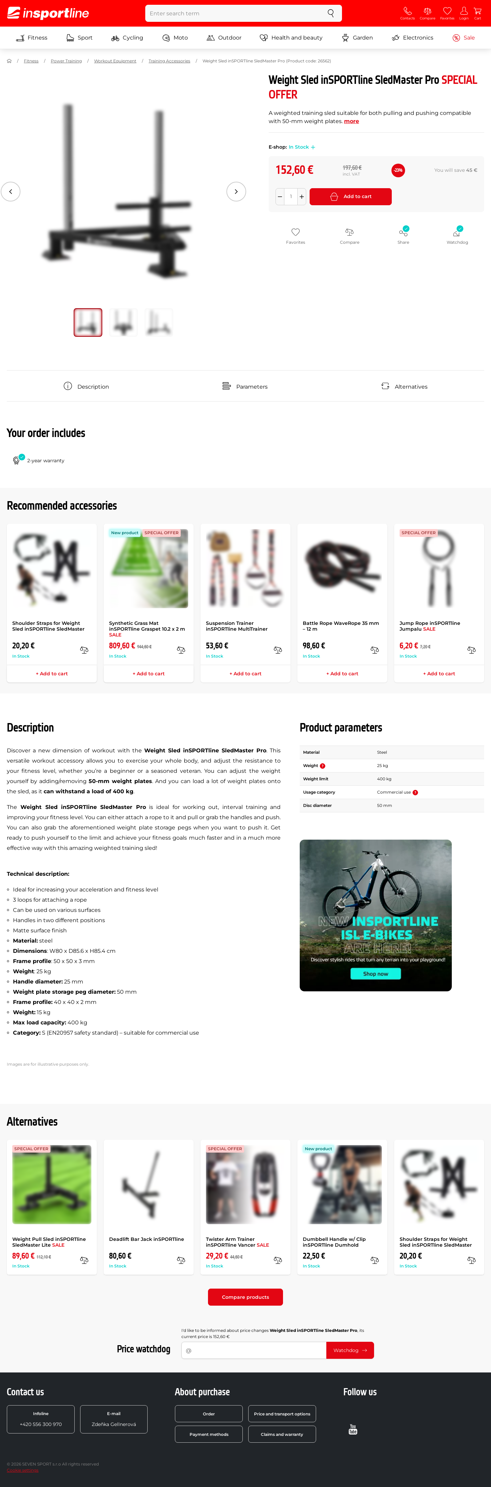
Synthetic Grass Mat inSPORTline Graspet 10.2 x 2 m (147, 629)
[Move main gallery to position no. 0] (88, 322)
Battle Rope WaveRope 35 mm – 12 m (341, 626)
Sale (463, 38)
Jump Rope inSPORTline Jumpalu (430, 626)
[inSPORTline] (48, 13)
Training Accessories (169, 60)
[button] (312, 147)
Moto (175, 38)
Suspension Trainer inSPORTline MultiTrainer (237, 626)
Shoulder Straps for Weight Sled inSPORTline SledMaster (48, 626)
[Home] (9, 61)
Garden (357, 38)
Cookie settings (23, 1470)
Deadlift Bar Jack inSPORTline (146, 1239)
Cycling (127, 38)
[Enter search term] (232, 13)
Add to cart (351, 197)
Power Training (66, 60)
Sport (79, 38)
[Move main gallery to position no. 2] (159, 322)
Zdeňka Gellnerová (114, 1419)
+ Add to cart (52, 674)
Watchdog (350, 1350)
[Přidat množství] (301, 196)
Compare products (245, 1297)
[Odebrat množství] (280, 196)
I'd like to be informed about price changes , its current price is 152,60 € (272, 1333)
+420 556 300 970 (41, 1419)
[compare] (84, 650)
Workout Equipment (115, 60)
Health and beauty (291, 38)
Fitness (31, 38)
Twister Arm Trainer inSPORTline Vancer (237, 1242)
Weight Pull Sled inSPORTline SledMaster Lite (49, 1242)
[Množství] (291, 196)
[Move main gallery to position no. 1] (123, 322)
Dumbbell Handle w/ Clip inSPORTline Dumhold (334, 1242)
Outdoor (224, 38)
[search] (330, 13)
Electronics (412, 38)
